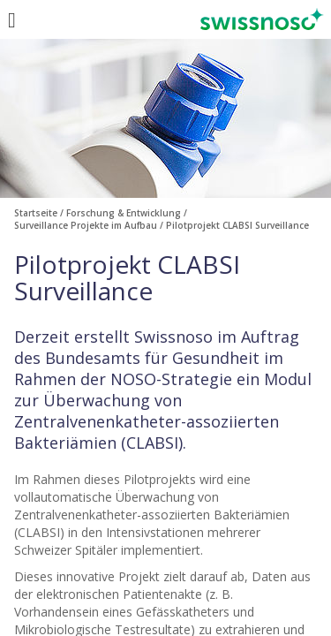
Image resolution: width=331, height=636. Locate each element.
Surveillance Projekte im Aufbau (85, 225)
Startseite (35, 213)
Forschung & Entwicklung (123, 213)
